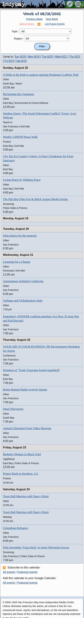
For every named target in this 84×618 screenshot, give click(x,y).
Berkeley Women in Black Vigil (22, 454)
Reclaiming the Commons (18, 94)
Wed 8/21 (61, 56)
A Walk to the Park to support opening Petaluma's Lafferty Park (41, 74)
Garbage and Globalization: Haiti (22, 300)
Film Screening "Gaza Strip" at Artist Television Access (36, 547)
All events (9, 572)
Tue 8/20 (47, 56)
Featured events (27, 572)
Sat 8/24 (21, 60)
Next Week (52, 19)
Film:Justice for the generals (20, 235)
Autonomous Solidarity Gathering (23, 281)
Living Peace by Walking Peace (22, 179)
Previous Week (34, 19)
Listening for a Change (16, 261)
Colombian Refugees (15, 528)
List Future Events (55, 24)
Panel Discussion (13, 409)
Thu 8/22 (74, 56)
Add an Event (26, 24)
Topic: (15, 31)
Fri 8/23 (9, 60)
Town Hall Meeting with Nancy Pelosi (26, 496)
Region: (18, 38)
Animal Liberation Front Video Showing (27, 428)
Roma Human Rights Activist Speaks (25, 389)
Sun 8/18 (20, 56)
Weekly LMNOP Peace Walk (20, 137)
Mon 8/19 (34, 56)
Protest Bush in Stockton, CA (20, 473)
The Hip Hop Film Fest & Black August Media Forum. (35, 199)
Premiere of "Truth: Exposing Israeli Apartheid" (31, 370)
